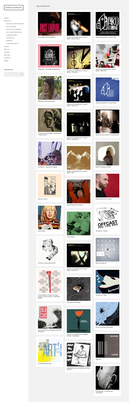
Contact (7, 58)
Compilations (11, 35)
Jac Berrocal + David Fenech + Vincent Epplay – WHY (77, 171)
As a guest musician (14, 32)
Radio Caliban (41, 231)
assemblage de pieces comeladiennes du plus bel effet (78, 368)
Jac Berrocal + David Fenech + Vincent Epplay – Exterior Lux (77, 104)
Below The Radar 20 (101, 263)
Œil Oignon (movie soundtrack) (46, 101)
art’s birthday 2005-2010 (44, 363)
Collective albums (13, 29)
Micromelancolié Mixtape (73, 302)
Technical (10, 38)
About (6, 18)
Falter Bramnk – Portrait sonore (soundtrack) (104, 391)
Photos (7, 55)
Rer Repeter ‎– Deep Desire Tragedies (47, 167)
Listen (6, 46)
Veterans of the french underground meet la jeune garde (49, 330)
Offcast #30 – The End (102, 231)
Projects (7, 21)
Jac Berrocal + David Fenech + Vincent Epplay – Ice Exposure (77, 138)
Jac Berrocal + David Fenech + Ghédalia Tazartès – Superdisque (77, 335)
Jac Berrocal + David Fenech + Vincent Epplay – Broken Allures (77, 37)
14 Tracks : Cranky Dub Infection (46, 263)
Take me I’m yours (42, 199)
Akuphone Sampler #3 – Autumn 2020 (106, 103)
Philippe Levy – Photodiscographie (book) (49, 69)
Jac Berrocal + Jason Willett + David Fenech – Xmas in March (49, 134)
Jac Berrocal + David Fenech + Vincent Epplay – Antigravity (77, 269)
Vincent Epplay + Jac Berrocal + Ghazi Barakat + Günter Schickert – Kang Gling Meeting (49, 296)
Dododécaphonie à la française (75, 205)
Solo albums (11, 26)
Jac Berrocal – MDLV (101, 295)
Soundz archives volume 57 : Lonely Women (107, 135)
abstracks (98, 359)
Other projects (12, 43)
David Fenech (14, 7)
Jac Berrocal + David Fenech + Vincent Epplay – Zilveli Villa (106, 69)
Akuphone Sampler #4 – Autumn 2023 (106, 37)
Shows (6, 52)
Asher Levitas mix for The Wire (104, 199)
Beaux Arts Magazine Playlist (103, 167)
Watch (6, 49)
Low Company (70, 237)
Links (6, 61)
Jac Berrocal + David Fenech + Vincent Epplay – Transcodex (77, 71)
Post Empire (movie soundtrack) (46, 37)
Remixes (9, 41)
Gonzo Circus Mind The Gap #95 (104, 327)
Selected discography (15, 24)
